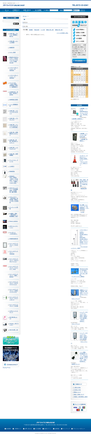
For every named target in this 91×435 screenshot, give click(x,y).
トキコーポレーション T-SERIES (14, 77)
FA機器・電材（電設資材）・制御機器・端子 (14, 215)
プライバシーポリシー (79, 428)
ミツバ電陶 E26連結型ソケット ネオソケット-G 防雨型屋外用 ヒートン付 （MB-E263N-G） (84, 357)
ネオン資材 (13, 52)
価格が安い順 (49, 29)
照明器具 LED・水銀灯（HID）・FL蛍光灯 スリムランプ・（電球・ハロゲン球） (14, 180)
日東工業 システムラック (14, 148)
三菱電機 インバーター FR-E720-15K (84, 135)
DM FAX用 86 (14, 329)
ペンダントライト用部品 (78, 276)
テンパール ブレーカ (14, 160)
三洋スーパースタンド (14, 311)
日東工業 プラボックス (14, 119)
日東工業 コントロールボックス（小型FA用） (14, 126)
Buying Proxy (6, 367)
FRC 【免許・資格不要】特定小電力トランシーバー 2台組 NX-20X (84, 182)
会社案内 (8, 428)
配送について (77, 392)
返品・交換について (79, 394)
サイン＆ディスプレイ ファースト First (14, 268)
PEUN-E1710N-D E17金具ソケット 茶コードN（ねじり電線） (84, 272)
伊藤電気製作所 (14, 238)
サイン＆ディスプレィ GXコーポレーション (14, 260)
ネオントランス (76, 298)
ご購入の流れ (77, 387)
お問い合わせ (28, 428)
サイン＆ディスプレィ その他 (14, 305)
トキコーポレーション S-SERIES (14, 69)
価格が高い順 (58, 29)
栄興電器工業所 (14, 99)
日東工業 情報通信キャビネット (14, 134)
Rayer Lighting (14, 221)
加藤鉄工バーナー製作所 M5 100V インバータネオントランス (84, 293)
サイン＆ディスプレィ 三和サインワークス (14, 291)
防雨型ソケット (76, 364)
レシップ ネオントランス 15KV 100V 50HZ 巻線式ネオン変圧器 (84, 336)
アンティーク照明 (14, 208)
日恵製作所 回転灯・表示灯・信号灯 (14, 93)
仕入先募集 (38, 428)
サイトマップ (66, 428)
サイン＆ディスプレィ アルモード (14, 245)
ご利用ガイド (17, 428)
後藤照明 (12, 47)
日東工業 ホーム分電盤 (14, 42)
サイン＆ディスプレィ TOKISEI (14, 253)
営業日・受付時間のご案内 (81, 396)
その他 (82, 212)
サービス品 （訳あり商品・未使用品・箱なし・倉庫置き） (14, 85)
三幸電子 (12, 166)
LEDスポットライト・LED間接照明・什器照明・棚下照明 (14, 190)
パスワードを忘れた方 (82, 10)
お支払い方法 (77, 389)
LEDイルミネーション (14, 226)
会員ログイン (47, 428)
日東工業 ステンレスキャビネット (14, 112)
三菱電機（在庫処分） (77, 118)
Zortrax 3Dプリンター (14, 324)
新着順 (31, 29)
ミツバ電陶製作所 (14, 105)
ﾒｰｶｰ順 (43, 29)
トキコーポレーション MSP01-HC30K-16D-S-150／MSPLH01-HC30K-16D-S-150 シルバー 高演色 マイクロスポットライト (84, 237)
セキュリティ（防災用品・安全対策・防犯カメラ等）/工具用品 (14, 199)
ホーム (24, 16)
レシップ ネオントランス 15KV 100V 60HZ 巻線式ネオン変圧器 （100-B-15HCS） (84, 317)
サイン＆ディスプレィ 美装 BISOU (14, 276)
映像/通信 (12, 171)
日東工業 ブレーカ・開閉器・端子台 (14, 35)
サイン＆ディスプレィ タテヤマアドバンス (14, 283)
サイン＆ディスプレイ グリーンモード (14, 298)
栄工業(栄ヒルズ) (13, 318)
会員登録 (56, 428)
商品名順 (36, 29)
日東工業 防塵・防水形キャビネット (14, 141)
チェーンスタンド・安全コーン (84, 163)
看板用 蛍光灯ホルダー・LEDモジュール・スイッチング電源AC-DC (14, 60)
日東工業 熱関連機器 (14, 154)
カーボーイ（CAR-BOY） (14, 233)
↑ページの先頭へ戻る (62, 33)
